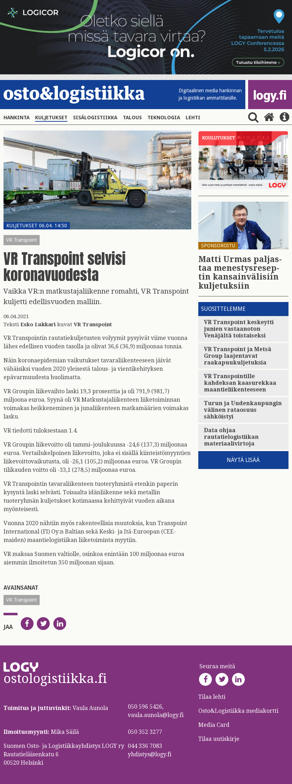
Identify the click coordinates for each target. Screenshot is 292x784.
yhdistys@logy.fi (149, 754)
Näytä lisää (243, 460)
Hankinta (16, 117)
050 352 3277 (145, 732)
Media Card (214, 725)
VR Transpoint (21, 240)
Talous (132, 117)
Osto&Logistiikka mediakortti (238, 711)
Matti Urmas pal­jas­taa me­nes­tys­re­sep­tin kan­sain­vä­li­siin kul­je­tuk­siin (240, 273)
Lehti (193, 117)
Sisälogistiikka (95, 117)
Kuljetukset (51, 117)
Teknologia (163, 117)
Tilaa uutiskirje (218, 739)
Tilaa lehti (211, 696)
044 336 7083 (145, 746)
